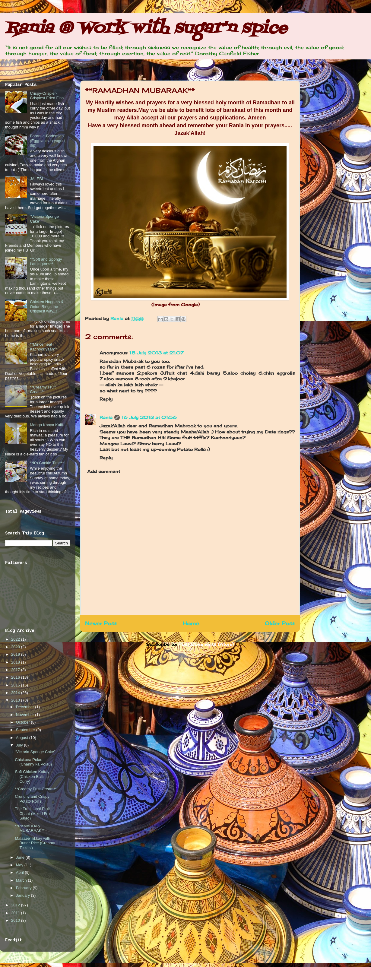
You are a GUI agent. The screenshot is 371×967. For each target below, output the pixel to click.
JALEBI (36, 178)
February (24, 888)
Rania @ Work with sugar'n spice (146, 28)
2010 (16, 920)
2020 (16, 647)
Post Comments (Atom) (206, 644)
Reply (106, 398)
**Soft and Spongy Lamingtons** (46, 261)
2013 (16, 700)
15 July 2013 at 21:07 (156, 352)
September (26, 730)
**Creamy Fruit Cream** (42, 389)
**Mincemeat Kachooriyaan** (43, 346)
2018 (16, 662)
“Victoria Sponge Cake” (35, 752)
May (20, 865)
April (20, 872)
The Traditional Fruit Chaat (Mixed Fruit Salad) (33, 813)
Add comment (103, 471)
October (23, 722)
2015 (16, 685)
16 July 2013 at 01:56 (149, 417)
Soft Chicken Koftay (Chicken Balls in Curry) (32, 776)
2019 (16, 654)
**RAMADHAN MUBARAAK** (29, 828)
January (23, 895)
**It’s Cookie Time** (47, 463)
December (25, 707)
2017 (16, 669)
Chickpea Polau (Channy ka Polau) (33, 762)
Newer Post (101, 623)
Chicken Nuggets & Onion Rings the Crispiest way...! (46, 306)
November (25, 714)
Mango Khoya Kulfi (46, 425)
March (22, 880)
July (20, 745)
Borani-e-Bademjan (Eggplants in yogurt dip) (47, 140)
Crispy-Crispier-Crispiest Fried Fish (47, 95)
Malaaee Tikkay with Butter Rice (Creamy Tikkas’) (35, 843)
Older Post (280, 623)
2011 (16, 913)
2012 (16, 905)
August (22, 737)
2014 (16, 692)
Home (191, 623)
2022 (16, 639)
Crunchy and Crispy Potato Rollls (32, 799)
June (21, 857)
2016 (16, 677)
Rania (117, 318)
